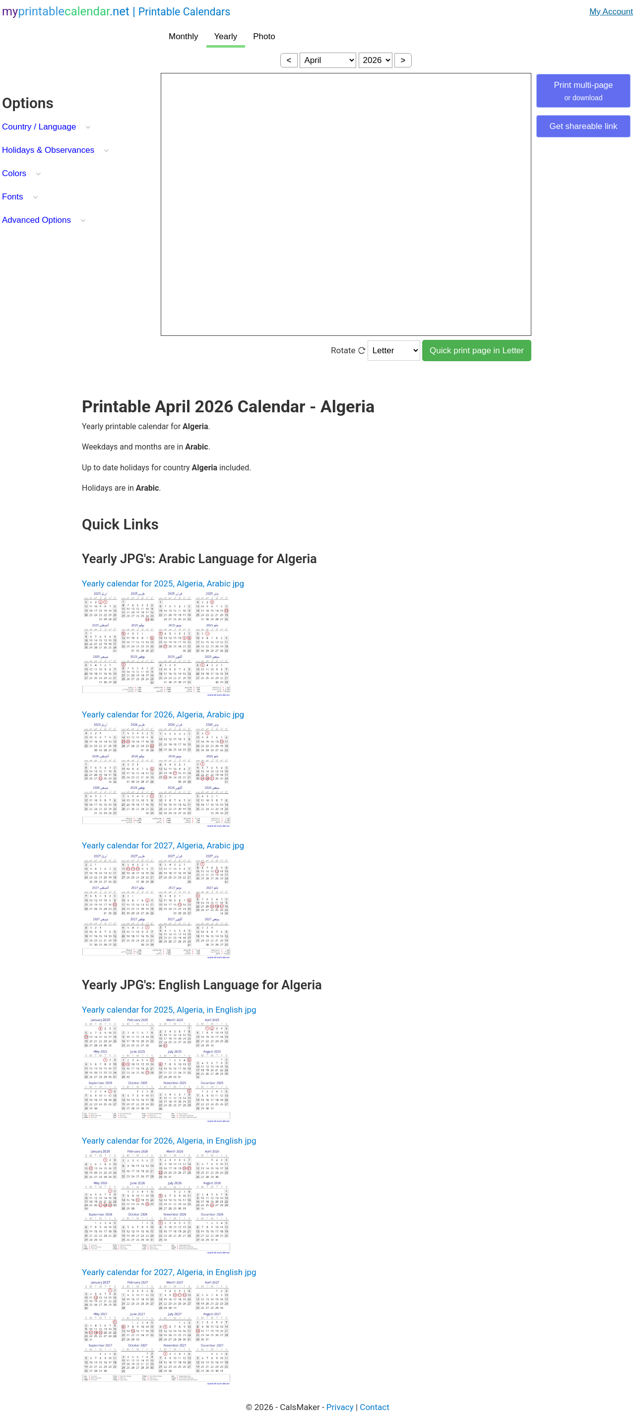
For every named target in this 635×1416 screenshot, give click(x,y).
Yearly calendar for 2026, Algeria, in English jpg (169, 1141)
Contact (374, 1407)
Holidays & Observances (48, 150)
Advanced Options (36, 220)
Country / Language (39, 126)
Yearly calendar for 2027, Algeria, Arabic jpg (163, 845)
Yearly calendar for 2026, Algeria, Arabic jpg (163, 714)
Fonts (12, 196)
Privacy (340, 1407)
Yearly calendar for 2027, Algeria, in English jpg (169, 1272)
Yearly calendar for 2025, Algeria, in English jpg (169, 1010)
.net (116, 11)
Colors (14, 173)
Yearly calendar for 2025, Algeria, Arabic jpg (163, 583)
